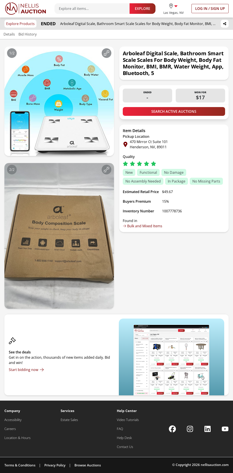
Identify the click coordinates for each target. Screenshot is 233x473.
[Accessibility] (13, 419)
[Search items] (94, 8)
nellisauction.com (215, 464)
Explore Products (20, 23)
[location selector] (173, 8)
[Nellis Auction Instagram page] (189, 428)
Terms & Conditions (19, 465)
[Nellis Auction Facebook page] (172, 428)
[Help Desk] (124, 437)
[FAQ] (120, 428)
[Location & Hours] (17, 437)
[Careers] (10, 428)
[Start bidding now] (26, 369)
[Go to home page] (25, 8)
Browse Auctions (87, 465)
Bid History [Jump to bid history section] (27, 34)
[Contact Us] (125, 446)
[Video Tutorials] (128, 419)
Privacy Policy (54, 465)
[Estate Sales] (69, 419)
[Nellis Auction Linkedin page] (207, 428)
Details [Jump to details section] (9, 34)
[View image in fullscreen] (106, 53)
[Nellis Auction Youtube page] (225, 428)
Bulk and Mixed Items (142, 226)
